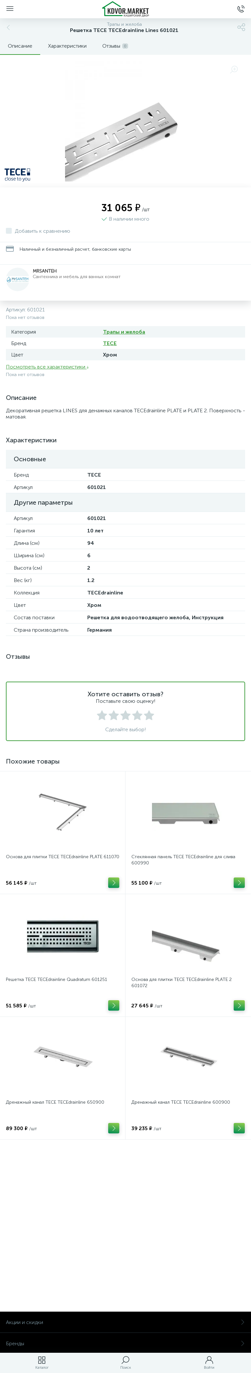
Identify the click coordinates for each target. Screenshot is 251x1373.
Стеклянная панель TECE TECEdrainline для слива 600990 (183, 860)
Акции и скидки (125, 1322)
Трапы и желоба (124, 332)
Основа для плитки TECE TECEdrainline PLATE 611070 (62, 857)
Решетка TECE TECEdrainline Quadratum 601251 (56, 979)
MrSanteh (45, 271)
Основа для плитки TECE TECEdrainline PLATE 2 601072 (181, 982)
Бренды (125, 1343)
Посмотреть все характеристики (47, 367)
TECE (110, 343)
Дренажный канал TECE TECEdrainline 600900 (180, 1102)
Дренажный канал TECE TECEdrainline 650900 (55, 1102)
